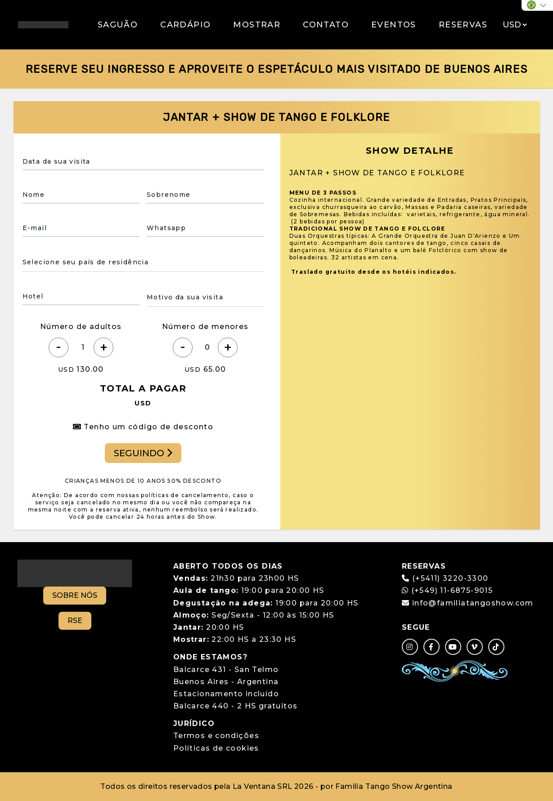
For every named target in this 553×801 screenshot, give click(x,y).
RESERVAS (463, 25)
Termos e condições (216, 735)
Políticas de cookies (216, 748)
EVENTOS (393, 25)
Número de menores (205, 326)
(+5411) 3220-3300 (450, 578)
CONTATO (326, 25)
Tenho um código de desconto (143, 427)
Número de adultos (81, 326)
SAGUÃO (118, 25)
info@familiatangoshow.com (473, 603)
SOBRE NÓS (74, 595)
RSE (74, 620)
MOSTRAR (256, 25)
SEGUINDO (143, 453)
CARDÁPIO (185, 25)
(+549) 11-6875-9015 (447, 590)
